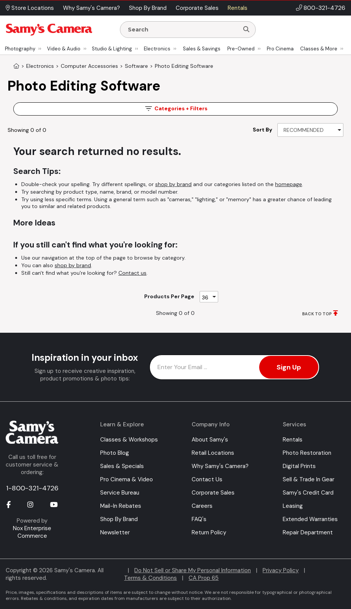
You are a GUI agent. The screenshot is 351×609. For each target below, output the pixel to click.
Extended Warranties (310, 519)
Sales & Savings (201, 48)
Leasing (293, 506)
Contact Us (207, 479)
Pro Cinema (280, 48)
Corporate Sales (213, 492)
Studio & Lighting (112, 48)
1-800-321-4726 (32, 488)
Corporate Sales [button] (197, 8)
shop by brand (173, 184)
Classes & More (318, 48)
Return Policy (209, 532)
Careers (202, 506)
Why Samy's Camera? (220, 466)
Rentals (292, 439)
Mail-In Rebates (120, 506)
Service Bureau (119, 492)
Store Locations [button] (30, 8)
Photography (20, 48)
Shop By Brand (119, 519)
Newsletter (115, 532)
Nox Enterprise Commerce (32, 532)
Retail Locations (213, 453)
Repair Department (308, 532)
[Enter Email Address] (235, 367)
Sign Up (289, 367)
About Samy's (210, 439)
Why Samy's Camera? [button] (91, 8)
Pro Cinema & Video (126, 479)
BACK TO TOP (317, 313)
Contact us (132, 272)
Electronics (157, 48)
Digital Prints (299, 466)
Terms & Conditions (150, 578)
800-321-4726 (324, 8)
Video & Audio (63, 48)
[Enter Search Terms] (182, 29)
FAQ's (199, 519)
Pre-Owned (241, 48)
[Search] (246, 29)
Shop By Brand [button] (148, 8)
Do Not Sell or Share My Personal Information (192, 570)
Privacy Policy (281, 570)
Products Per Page (169, 296)
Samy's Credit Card (308, 492)
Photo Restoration (307, 453)
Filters (176, 108)
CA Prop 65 (204, 578)
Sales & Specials (122, 466)
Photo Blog (114, 453)
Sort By (262, 129)
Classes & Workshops (129, 439)
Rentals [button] (237, 8)
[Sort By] (310, 130)
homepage (288, 184)
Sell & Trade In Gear (308, 479)
